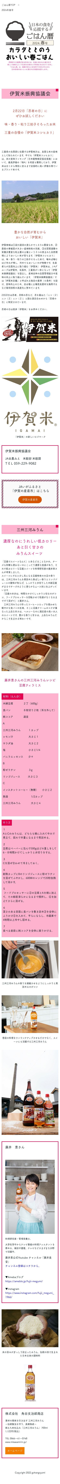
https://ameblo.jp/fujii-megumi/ (24, 1281)
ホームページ (14, 1450)
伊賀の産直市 (30, 499)
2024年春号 (7, 10)
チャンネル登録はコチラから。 (23, 1266)
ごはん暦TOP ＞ (11, 5)
